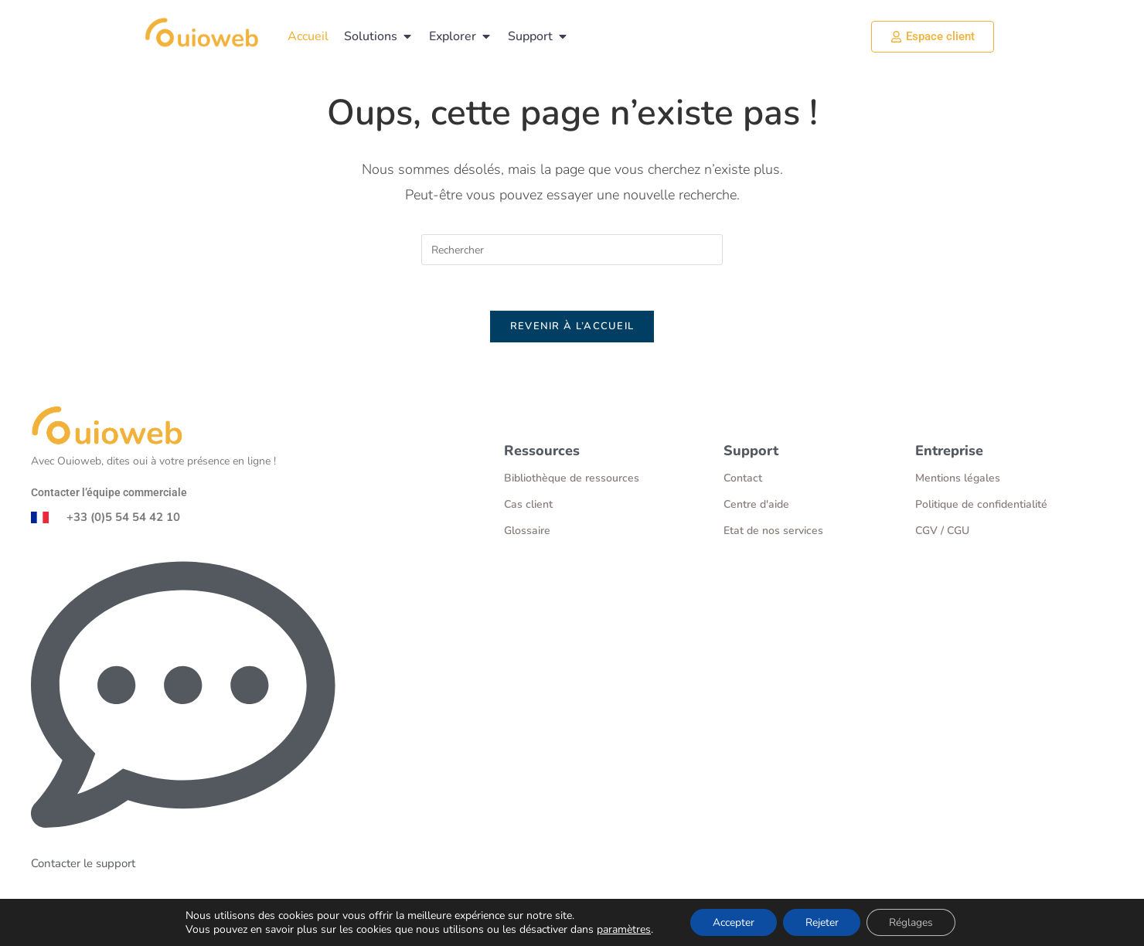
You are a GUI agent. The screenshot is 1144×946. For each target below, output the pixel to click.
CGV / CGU (942, 532)
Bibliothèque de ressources (571, 479)
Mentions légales (957, 479)
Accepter (732, 921)
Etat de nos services (773, 532)
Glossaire (527, 532)
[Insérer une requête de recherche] (572, 249)
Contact (743, 479)
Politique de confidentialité (981, 506)
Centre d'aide (756, 506)
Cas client (528, 506)
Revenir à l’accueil (572, 328)
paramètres (621, 929)
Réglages (913, 921)
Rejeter (822, 921)
